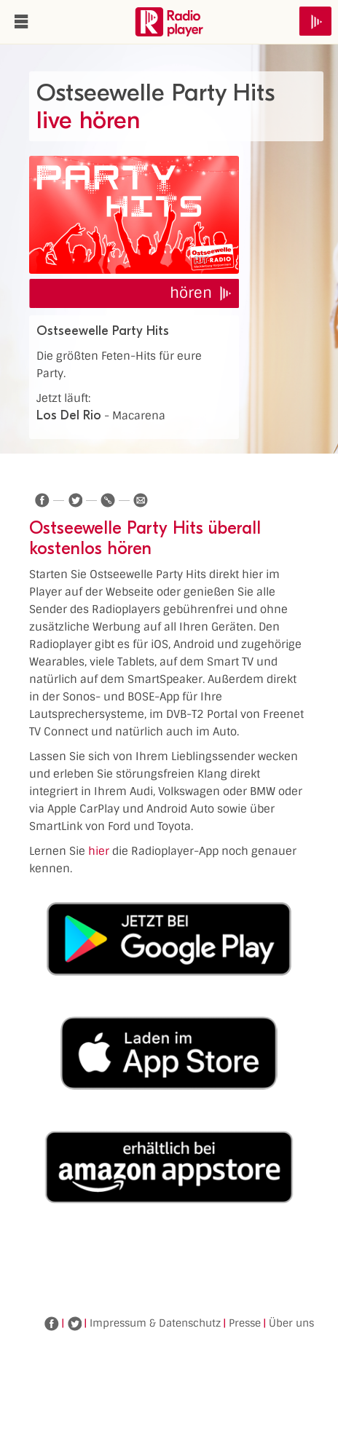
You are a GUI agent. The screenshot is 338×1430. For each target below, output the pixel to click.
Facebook (51, 1323)
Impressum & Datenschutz (155, 1323)
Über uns (291, 1323)
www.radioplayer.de (169, 22)
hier (98, 851)
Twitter (74, 1323)
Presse (245, 1323)
